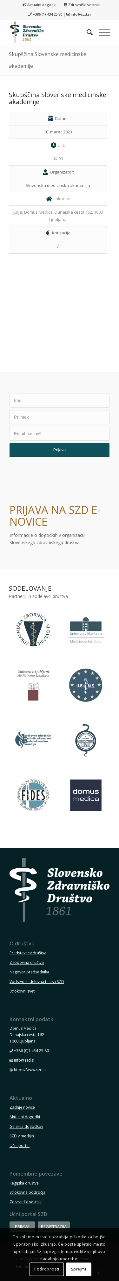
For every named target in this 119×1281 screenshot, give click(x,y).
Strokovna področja (27, 1192)
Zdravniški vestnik (82, 4)
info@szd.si (81, 14)
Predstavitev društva (28, 953)
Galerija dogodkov (26, 1126)
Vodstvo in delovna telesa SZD (37, 981)
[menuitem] (39, 4)
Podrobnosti (46, 1269)
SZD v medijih (22, 1136)
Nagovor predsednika (29, 972)
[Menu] (101, 32)
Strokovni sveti (23, 991)
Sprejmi (78, 1269)
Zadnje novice (22, 1107)
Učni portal (20, 1145)
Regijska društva (24, 1183)
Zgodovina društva (27, 962)
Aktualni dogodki (39, 4)
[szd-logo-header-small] (49, 32)
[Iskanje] (86, 32)
